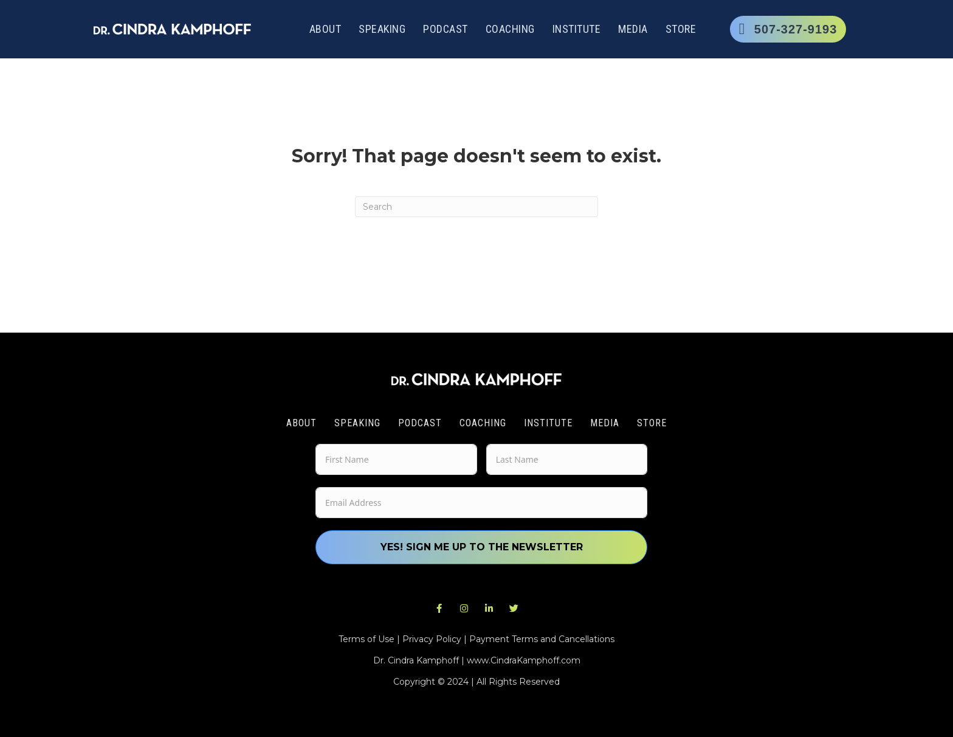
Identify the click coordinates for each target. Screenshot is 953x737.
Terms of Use (366, 639)
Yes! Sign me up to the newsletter (481, 547)
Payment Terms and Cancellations (541, 639)
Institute (576, 28)
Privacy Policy (431, 639)
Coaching (510, 28)
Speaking (382, 28)
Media (633, 28)
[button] (439, 609)
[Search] (476, 206)
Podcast (445, 28)
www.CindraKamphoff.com (523, 660)
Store (681, 28)
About (325, 28)
